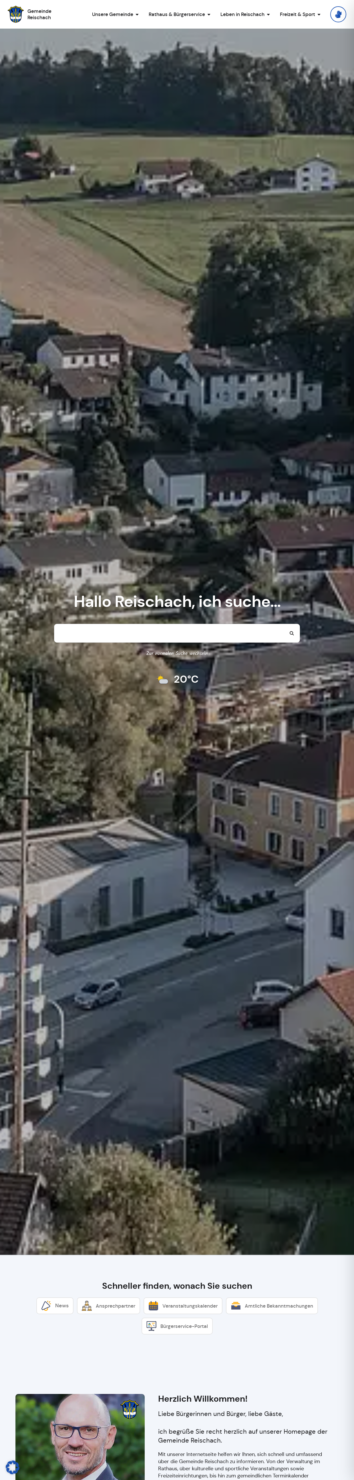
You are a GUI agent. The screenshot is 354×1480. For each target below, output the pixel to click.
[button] (12, 1467)
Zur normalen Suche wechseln (177, 654)
